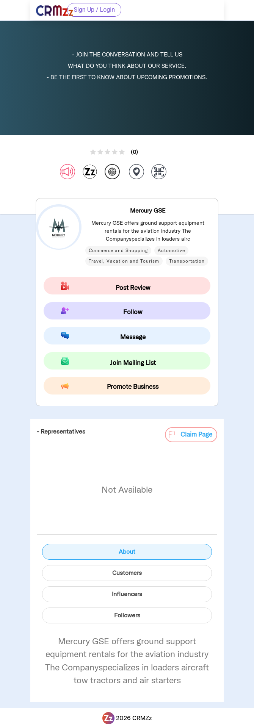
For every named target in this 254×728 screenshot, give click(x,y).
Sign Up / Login (94, 9)
